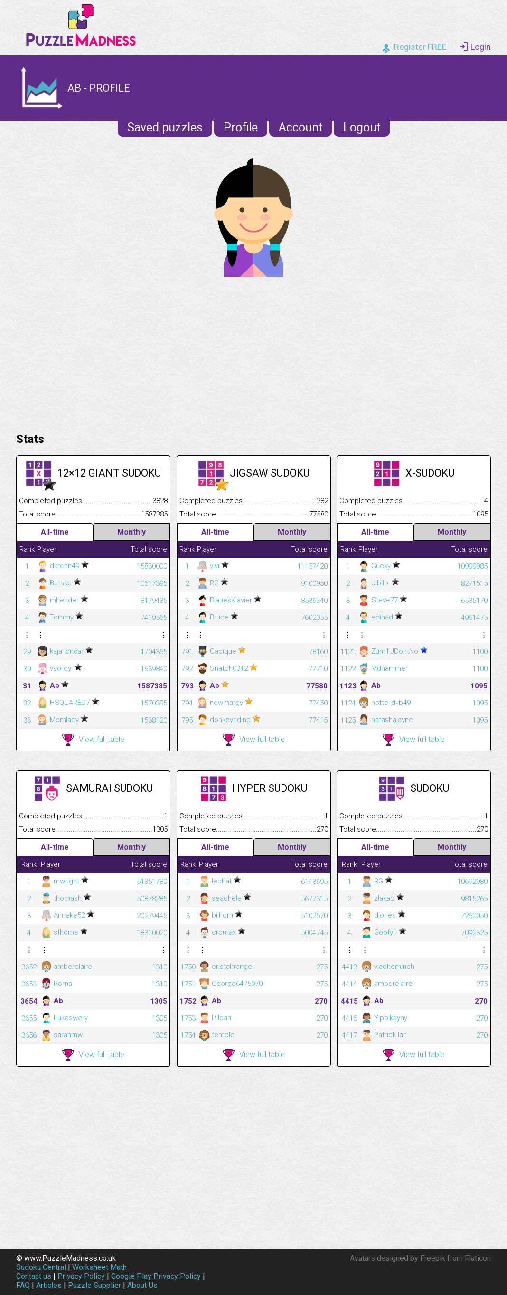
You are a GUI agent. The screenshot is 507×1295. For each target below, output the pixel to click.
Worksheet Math (99, 1267)
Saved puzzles (165, 127)
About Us (142, 1285)
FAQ (23, 1285)
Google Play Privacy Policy (156, 1276)
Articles (49, 1285)
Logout (361, 127)
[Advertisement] (253, 352)
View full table (93, 740)
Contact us (33, 1276)
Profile (241, 127)
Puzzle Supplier (94, 1285)
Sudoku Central (41, 1267)
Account (300, 127)
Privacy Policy (81, 1276)
